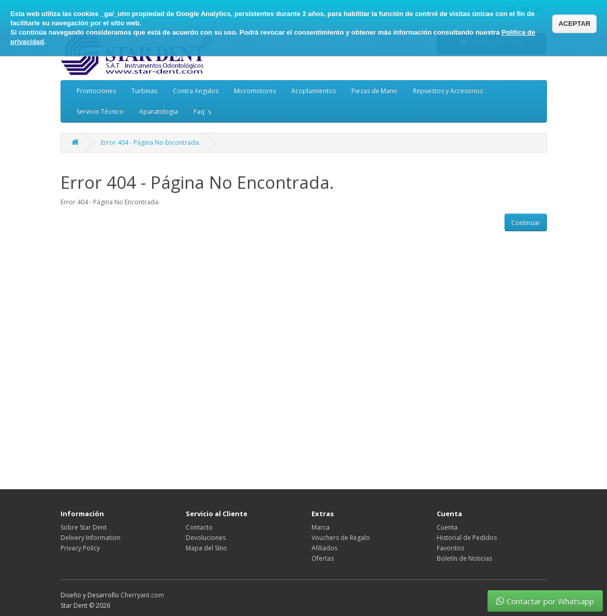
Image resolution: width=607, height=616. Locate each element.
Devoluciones (206, 537)
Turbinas (144, 90)
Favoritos (450, 548)
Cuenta (447, 527)
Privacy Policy (80, 548)
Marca (321, 527)
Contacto (199, 527)
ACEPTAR (574, 23)
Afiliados (324, 548)
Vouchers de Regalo (341, 537)
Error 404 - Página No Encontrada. (150, 142)
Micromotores (255, 90)
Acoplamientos (313, 90)
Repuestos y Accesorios (448, 90)
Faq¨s (202, 111)
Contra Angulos (195, 90)
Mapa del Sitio (206, 548)
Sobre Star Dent (84, 527)
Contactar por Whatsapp (545, 601)
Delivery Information (91, 537)
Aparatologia (158, 111)
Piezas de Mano (374, 90)
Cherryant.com (142, 595)
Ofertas (323, 558)
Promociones (96, 90)
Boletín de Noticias (464, 558)
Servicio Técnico (100, 111)
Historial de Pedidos (467, 537)
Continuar (525, 222)
